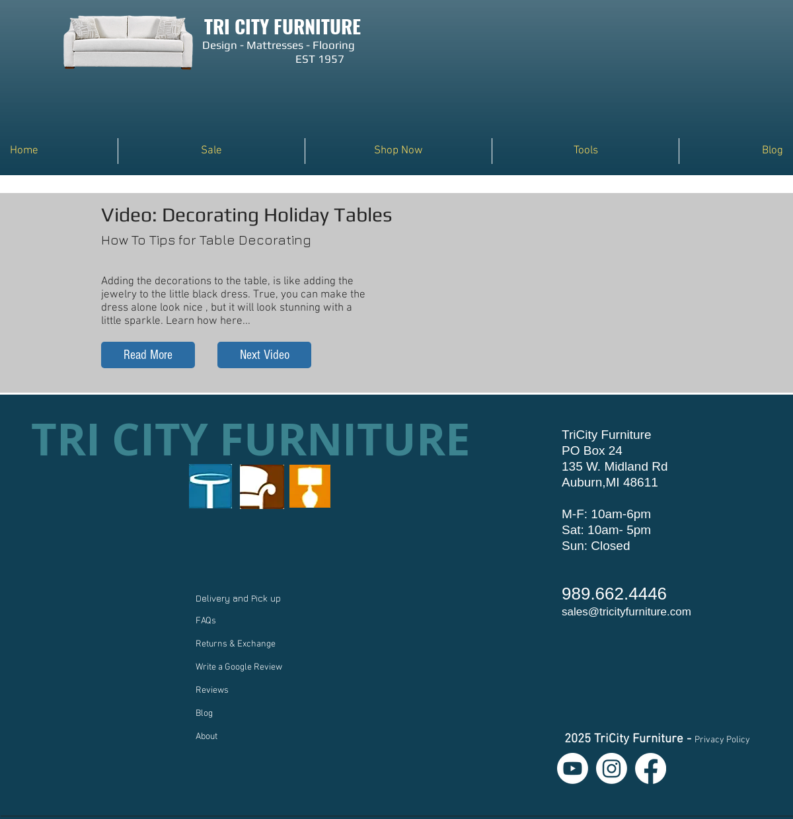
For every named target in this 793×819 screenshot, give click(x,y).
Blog (204, 713)
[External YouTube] (559, 301)
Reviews (212, 690)
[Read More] (148, 355)
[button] (398, 151)
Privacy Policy (722, 740)
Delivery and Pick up (239, 598)
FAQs (206, 621)
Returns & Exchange (236, 644)
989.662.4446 (614, 594)
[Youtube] (572, 768)
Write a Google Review (239, 667)
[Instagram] (611, 768)
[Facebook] (650, 768)
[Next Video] (264, 355)
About (206, 736)
